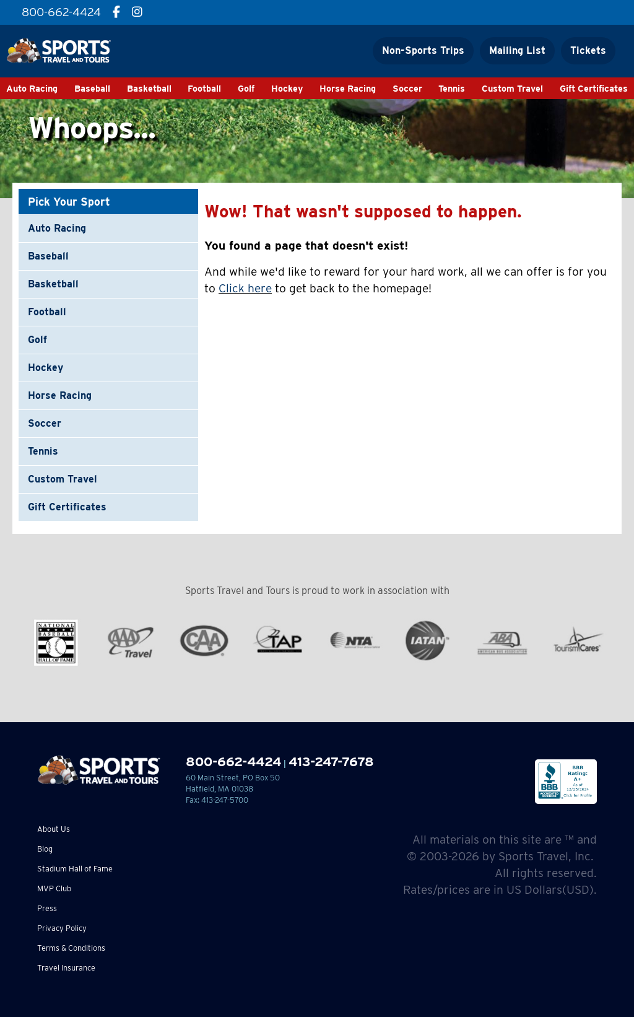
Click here (245, 288)
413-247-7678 (331, 761)
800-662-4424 (233, 761)
